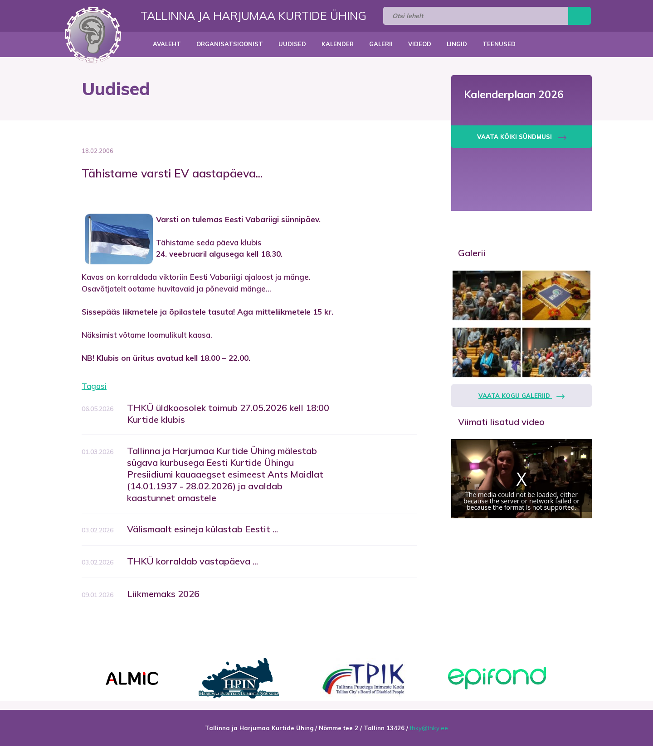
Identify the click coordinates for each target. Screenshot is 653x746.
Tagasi (94, 386)
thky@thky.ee (429, 728)
